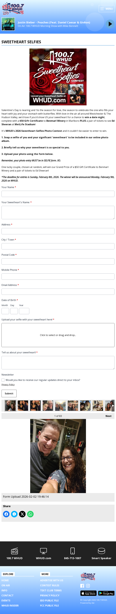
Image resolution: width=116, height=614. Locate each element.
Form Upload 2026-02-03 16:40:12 (23, 405)
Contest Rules (49, 585)
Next (107, 415)
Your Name (8, 187)
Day (12, 305)
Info (4, 590)
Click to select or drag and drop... (58, 335)
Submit (9, 393)
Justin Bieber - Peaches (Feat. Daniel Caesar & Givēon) (54, 22)
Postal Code (9, 254)
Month (4, 305)
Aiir (93, 603)
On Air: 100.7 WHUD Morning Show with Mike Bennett (48, 26)
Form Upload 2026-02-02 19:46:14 (10, 405)
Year (21, 305)
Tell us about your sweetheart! (19, 352)
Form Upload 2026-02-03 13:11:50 (73, 405)
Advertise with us (51, 580)
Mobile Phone (10, 270)
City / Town (8, 239)
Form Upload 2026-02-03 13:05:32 (85, 405)
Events (5, 600)
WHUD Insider (10, 605)
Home (5, 580)
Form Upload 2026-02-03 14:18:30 (48, 405)
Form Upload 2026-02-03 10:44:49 (110, 405)
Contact (7, 595)
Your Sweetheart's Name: (16, 202)
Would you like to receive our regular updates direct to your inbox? (43, 380)
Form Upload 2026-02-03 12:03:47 (98, 405)
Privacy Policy (8, 384)
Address (6, 224)
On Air (5, 585)
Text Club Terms (51, 590)
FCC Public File (49, 605)
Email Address (10, 285)
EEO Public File (49, 600)
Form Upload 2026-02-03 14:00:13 (60, 405)
